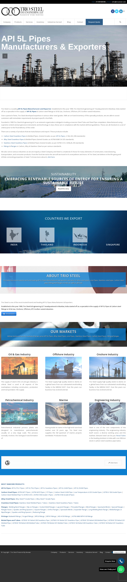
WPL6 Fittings (40, 545)
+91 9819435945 (100, 2)
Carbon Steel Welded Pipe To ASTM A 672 (16, 523)
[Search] (120, 22)
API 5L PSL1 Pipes (18, 516)
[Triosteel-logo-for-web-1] (22, 11)
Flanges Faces (6, 538)
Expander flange (80, 538)
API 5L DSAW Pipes (81, 516)
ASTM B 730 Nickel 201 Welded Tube (54, 551)
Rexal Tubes (121, 464)
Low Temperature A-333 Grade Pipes (88, 521)
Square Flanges (40, 538)
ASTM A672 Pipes (38, 521)
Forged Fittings (27, 545)
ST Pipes (49, 521)
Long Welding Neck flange (98, 538)
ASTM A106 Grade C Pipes (43, 523)
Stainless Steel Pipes (9, 531)
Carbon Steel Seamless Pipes (15, 136)
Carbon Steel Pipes (9, 521)
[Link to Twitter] (117, 11)
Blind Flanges (91, 535)
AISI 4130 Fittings (64, 545)
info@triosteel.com (118, 2)
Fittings (6, 146)
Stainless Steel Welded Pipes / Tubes (33, 531)
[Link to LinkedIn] (121, 11)
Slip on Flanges (32, 535)
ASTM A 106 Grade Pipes (112, 521)
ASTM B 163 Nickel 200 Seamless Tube (83, 551)
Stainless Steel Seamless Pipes (15, 143)
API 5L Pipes (60, 136)
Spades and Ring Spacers (23, 538)
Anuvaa (28, 581)
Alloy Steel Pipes (8, 527)
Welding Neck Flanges (17, 535)
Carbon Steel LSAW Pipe (63, 521)
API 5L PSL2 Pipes (32, 516)
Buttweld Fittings (15, 545)
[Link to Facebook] (113, 11)
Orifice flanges (53, 538)
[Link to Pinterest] (124, 11)
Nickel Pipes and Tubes (10, 549)
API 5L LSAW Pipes (65, 516)
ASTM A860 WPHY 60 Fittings (82, 545)
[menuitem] (6, 22)
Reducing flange (39, 541)
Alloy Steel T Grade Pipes (45, 527)
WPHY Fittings (51, 545)
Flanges (14, 146)
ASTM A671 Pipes (24, 521)
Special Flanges (117, 535)
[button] (121, 569)
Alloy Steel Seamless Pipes (14, 139)
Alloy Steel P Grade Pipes (25, 527)
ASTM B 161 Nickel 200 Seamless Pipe (35, 549)
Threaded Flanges (78, 535)
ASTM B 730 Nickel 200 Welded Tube (25, 551)
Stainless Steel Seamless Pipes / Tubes (64, 531)
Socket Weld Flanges (47, 535)
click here (51, 157)
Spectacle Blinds (104, 535)
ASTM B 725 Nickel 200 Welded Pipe (93, 549)
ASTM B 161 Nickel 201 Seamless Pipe (65, 549)
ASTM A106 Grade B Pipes (64, 523)
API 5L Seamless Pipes (49, 516)
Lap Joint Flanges (63, 535)
